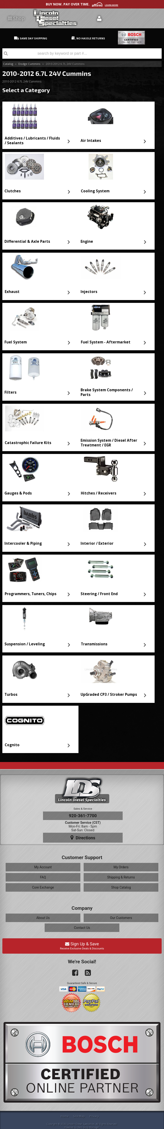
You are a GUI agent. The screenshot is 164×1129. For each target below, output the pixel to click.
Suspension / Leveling (24, 644)
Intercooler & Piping (23, 543)
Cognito (12, 744)
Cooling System (95, 191)
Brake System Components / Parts (107, 392)
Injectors (89, 291)
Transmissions (94, 644)
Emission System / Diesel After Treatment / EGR (109, 443)
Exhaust (12, 291)
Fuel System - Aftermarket (105, 342)
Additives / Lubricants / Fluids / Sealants (32, 140)
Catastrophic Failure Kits (28, 442)
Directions (82, 837)
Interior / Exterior (97, 543)
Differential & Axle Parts (27, 241)
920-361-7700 (83, 815)
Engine (87, 241)
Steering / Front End (99, 593)
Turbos (10, 694)
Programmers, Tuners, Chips (30, 593)
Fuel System (15, 342)
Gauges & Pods (18, 493)
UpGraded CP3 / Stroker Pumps (109, 694)
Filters (10, 392)
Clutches (12, 191)
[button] (82, 53)
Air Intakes (91, 140)
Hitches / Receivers (98, 493)
